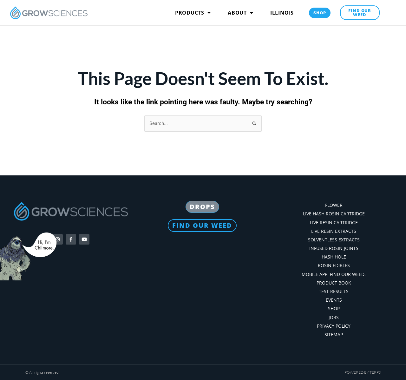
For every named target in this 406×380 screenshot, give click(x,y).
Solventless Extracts (334, 239)
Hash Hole (334, 256)
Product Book (334, 282)
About (240, 12)
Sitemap (333, 334)
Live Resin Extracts (333, 231)
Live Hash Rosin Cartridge (334, 213)
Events (334, 300)
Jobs (334, 317)
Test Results (334, 291)
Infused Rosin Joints (333, 248)
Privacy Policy (333, 326)
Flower (334, 205)
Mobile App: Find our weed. (334, 274)
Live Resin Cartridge (334, 222)
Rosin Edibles (334, 265)
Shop (334, 308)
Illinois (282, 12)
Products (193, 12)
